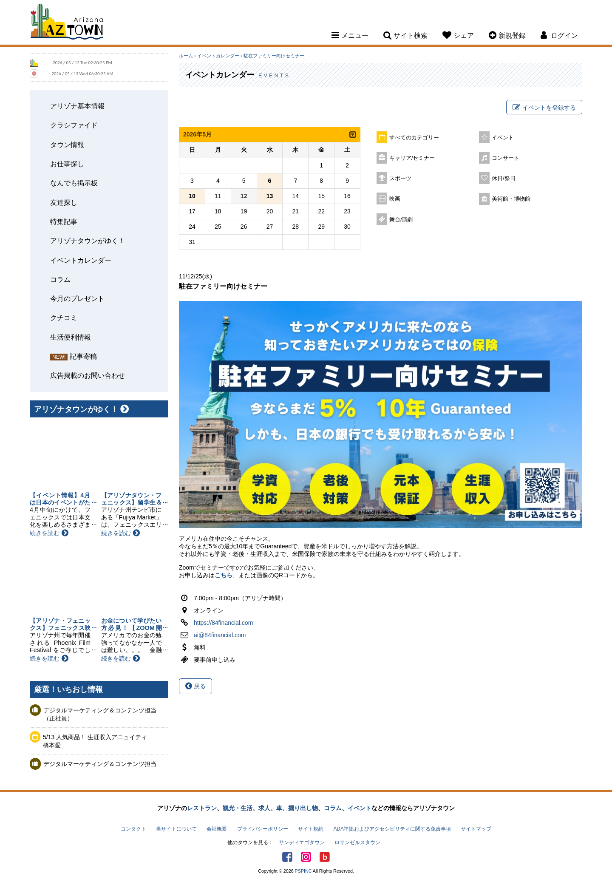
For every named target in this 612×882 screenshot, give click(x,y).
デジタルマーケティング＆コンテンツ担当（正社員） (99, 714)
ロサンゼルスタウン (357, 842)
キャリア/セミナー (412, 158)
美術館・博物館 (511, 199)
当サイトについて (176, 829)
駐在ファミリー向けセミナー (274, 55)
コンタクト (133, 829)
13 (269, 196)
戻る (195, 686)
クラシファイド (74, 125)
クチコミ (63, 317)
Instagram (306, 857)
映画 (394, 199)
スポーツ (400, 179)
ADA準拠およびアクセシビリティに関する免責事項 (391, 829)
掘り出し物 (303, 808)
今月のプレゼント (77, 298)
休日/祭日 (504, 179)
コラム (60, 279)
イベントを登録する (544, 107)
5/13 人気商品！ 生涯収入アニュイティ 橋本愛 (98, 741)
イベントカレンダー (80, 260)
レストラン (202, 808)
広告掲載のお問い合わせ (87, 375)
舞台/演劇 (401, 220)
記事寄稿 (83, 356)
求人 (264, 808)
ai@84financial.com (220, 635)
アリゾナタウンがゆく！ (87, 240)
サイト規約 (310, 829)
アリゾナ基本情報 (77, 106)
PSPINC (303, 870)
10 (192, 196)
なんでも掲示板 (74, 183)
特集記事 (63, 221)
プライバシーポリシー (262, 829)
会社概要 (217, 829)
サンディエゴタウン (302, 842)
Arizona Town (67, 23)
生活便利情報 (70, 337)
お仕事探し (67, 163)
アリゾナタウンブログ (325, 857)
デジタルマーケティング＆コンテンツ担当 (99, 763)
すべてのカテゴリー (414, 138)
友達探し (63, 202)
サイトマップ (476, 829)
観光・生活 (237, 808)
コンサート (505, 158)
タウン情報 (67, 144)
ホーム (186, 55)
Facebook (287, 857)
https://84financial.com (223, 622)
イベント (503, 138)
